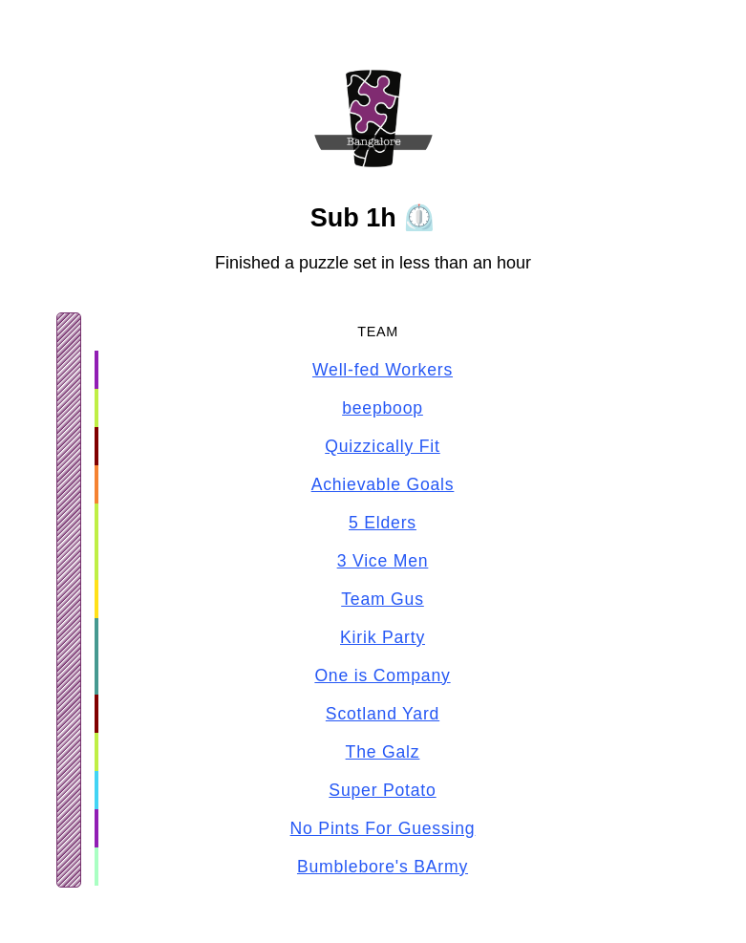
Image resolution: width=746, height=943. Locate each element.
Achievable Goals (383, 484)
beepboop (382, 408)
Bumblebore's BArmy (382, 866)
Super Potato (382, 790)
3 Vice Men (383, 560)
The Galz (383, 751)
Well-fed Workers (382, 369)
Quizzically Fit (382, 446)
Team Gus (382, 599)
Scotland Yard (382, 713)
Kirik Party (382, 637)
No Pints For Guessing (383, 828)
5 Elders (382, 522)
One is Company (382, 675)
